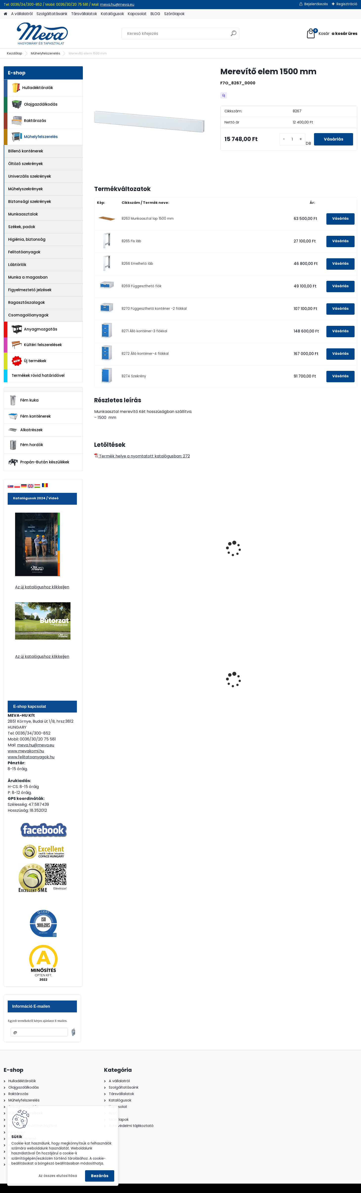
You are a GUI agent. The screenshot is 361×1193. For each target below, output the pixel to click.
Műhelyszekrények (25, 188)
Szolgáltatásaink (52, 13)
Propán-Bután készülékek (38, 462)
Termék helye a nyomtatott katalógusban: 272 (142, 456)
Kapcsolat (137, 13)
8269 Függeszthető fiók (141, 286)
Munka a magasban (28, 277)
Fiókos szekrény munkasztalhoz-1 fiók (251, 556)
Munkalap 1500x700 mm (120, 553)
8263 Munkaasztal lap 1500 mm (148, 218)
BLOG (155, 13)
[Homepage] (5, 14)
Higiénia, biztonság (26, 239)
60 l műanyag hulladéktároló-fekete (119, 682)
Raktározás (29, 120)
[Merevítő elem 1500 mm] (149, 121)
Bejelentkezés (316, 3)
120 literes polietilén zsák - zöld (322, 682)
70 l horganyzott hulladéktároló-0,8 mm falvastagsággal (186, 683)
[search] (233, 35)
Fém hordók (25, 445)
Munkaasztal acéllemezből (190, 553)
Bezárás (99, 1176)
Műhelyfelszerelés (45, 53)
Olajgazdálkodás (35, 104)
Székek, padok (21, 226)
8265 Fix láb (131, 241)
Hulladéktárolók (32, 88)
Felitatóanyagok (24, 252)
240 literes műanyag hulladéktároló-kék (251, 682)
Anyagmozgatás (34, 329)
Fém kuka (23, 400)
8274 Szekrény (134, 376)
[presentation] (96, 543)
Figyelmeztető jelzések (29, 289)
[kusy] (292, 139)
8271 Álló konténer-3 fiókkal (144, 331)
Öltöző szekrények (25, 163)
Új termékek (29, 361)
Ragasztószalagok (26, 302)
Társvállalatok (84, 13)
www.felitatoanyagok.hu (31, 757)
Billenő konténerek (25, 151)
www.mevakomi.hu (26, 751)
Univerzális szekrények (29, 176)
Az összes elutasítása (58, 1175)
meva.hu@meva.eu (117, 4)
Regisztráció (347, 3)
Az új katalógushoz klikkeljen (42, 587)
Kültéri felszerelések (37, 345)
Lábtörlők (17, 264)
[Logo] (38, 33)
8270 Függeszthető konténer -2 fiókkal (154, 308)
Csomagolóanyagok (28, 315)
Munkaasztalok (23, 214)
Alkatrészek (25, 430)
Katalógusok (112, 13)
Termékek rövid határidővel (38, 375)
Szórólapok (174, 13)
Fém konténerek (29, 416)
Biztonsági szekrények (29, 201)
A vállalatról (22, 13)
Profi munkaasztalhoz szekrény (319, 556)
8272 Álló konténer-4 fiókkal (145, 353)
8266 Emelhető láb (137, 263)
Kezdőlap (14, 53)
